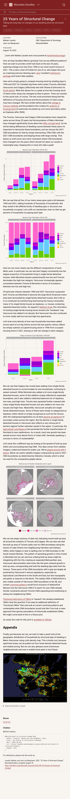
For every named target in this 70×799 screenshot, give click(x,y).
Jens (38, 73)
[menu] (6, 5)
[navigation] (53, 12)
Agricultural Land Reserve (14, 429)
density (46, 30)
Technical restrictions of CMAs (17, 599)
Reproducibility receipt (15, 706)
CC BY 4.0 (6, 722)
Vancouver (19, 30)
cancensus (8, 30)
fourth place (8, 90)
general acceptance (52, 417)
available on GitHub (42, 619)
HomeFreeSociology (55, 55)
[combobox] (64, 5)
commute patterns (18, 584)
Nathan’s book (45, 307)
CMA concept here (51, 123)
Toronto (29, 30)
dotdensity (56, 30)
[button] (4, 12)
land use (38, 30)
